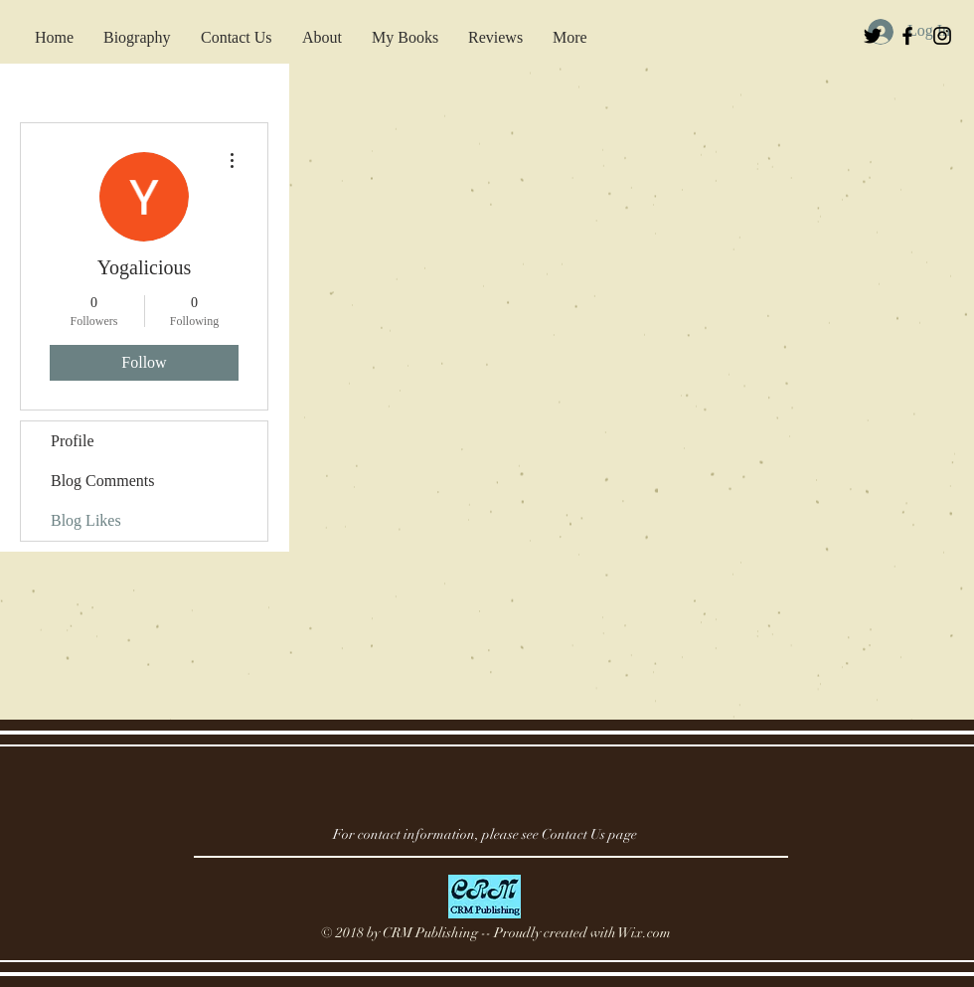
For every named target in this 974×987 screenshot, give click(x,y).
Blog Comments (102, 480)
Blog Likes (86, 520)
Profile (72, 440)
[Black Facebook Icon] (907, 36)
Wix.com (644, 932)
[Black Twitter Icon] (873, 36)
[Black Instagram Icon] (942, 36)
